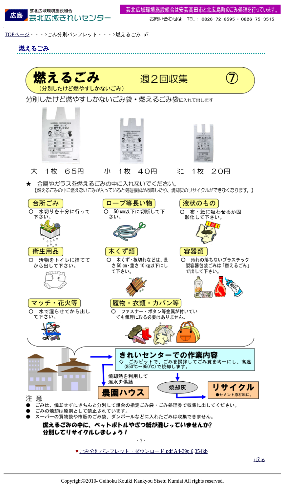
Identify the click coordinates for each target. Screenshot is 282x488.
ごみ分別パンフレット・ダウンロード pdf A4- (130, 451)
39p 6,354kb (195, 451)
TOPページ (17, 34)
